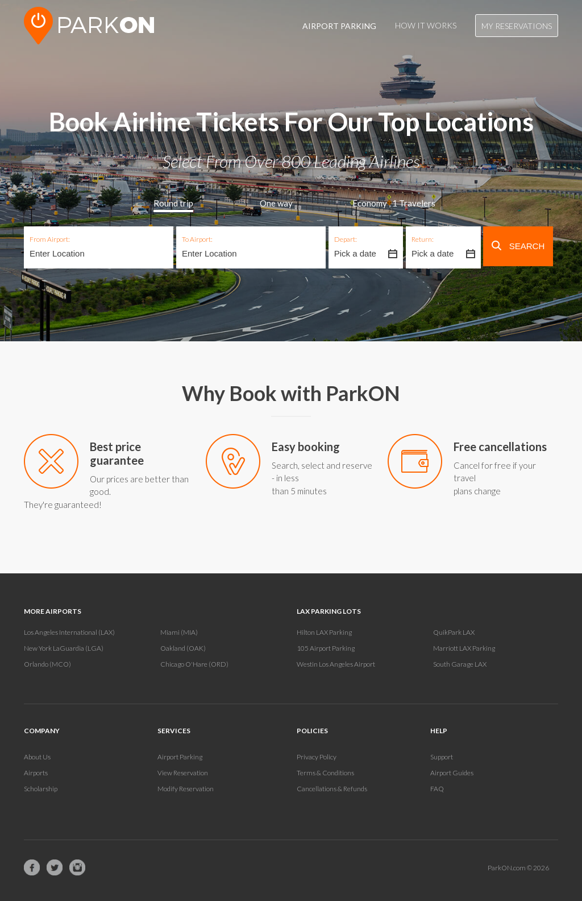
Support (441, 757)
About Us (37, 757)
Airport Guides (451, 772)
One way (276, 203)
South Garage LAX (460, 664)
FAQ (437, 788)
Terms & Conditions (325, 772)
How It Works (425, 25)
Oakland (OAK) (183, 648)
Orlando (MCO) (47, 664)
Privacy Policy (316, 757)
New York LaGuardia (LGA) (63, 648)
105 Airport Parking (326, 648)
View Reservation (182, 772)
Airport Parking (179, 757)
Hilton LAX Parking (324, 632)
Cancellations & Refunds (332, 788)
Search (518, 246)
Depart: (345, 239)
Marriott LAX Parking (464, 648)
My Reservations (516, 26)
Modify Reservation (185, 788)
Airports (36, 772)
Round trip (173, 203)
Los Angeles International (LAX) (69, 632)
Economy (369, 203)
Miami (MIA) (179, 632)
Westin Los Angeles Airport (336, 664)
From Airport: (50, 239)
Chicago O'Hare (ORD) (194, 664)
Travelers (413, 203)
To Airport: (197, 239)
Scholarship (40, 788)
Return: (422, 239)
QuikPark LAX (454, 632)
